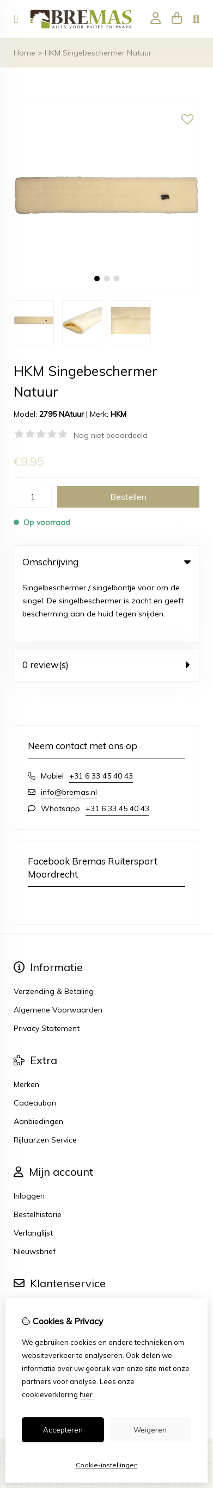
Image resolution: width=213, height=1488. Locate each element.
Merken (26, 1021)
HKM (118, 414)
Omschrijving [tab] (106, 561)
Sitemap (29, 1281)
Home (24, 53)
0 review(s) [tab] (106, 601)
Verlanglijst (33, 1169)
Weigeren (150, 1429)
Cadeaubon (35, 1039)
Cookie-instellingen (107, 1465)
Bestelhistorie (38, 1151)
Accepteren (63, 1429)
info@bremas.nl (69, 728)
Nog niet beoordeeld (111, 435)
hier (86, 1394)
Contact (28, 1244)
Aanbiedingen (38, 1058)
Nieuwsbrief (35, 1188)
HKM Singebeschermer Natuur (98, 53)
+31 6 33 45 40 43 (101, 712)
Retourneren (36, 1262)
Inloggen (29, 1132)
